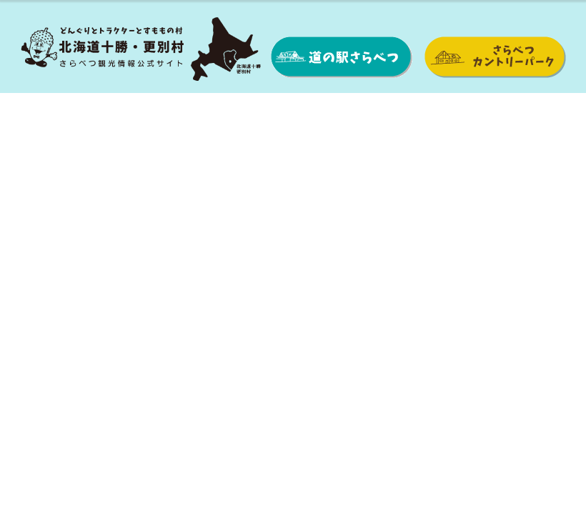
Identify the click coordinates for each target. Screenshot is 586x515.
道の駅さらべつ (341, 57)
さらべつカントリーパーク (494, 57)
